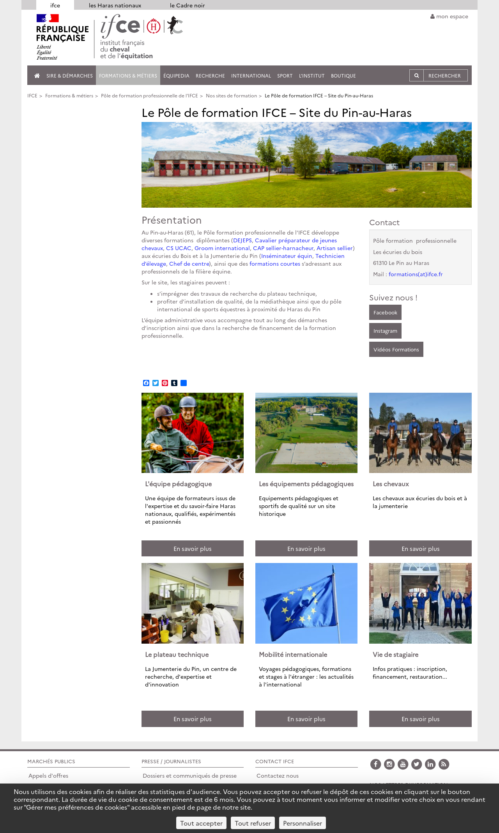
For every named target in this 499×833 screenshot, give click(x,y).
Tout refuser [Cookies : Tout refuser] (253, 823)
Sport (285, 75)
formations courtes (275, 263)
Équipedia (176, 75)
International (251, 75)
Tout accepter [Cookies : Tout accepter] (201, 823)
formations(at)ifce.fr (416, 274)
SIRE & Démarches (69, 75)
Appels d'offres (48, 775)
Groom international (222, 248)
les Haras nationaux (115, 5)
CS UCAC (178, 248)
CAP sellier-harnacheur (283, 248)
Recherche (210, 75)
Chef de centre (189, 263)
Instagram (385, 330)
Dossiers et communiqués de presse (190, 775)
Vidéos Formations (396, 349)
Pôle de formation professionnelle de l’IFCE (149, 95)
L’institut (312, 75)
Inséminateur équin (286, 255)
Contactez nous (278, 775)
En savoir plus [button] (192, 548)
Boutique (343, 75)
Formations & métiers (128, 75)
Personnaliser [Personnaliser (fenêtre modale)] (302, 823)
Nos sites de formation (231, 95)
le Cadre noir (187, 5)
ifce (55, 5)
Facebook (385, 312)
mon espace (449, 16)
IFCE (32, 95)
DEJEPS (242, 240)
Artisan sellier (335, 248)
